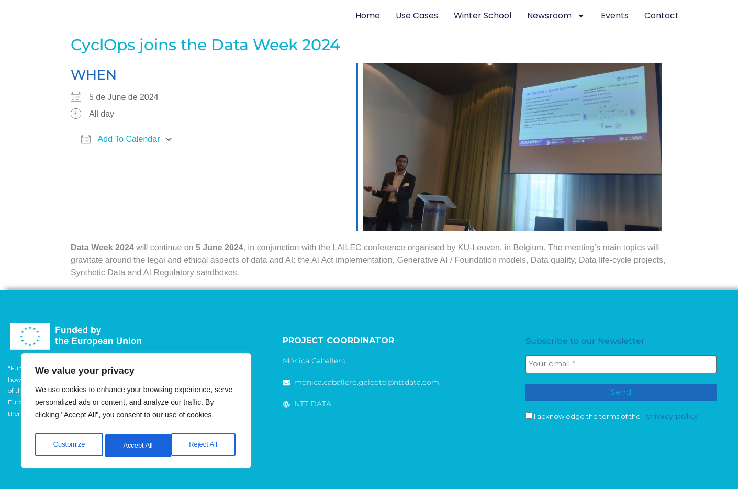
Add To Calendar (120, 139)
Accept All (205, 445)
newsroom (556, 16)
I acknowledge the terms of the (609, 413)
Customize (68, 445)
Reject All (137, 445)
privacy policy (668, 413)
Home (367, 15)
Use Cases (417, 15)
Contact (661, 15)
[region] (136, 413)
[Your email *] (621, 363)
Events (615, 15)
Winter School (482, 15)
